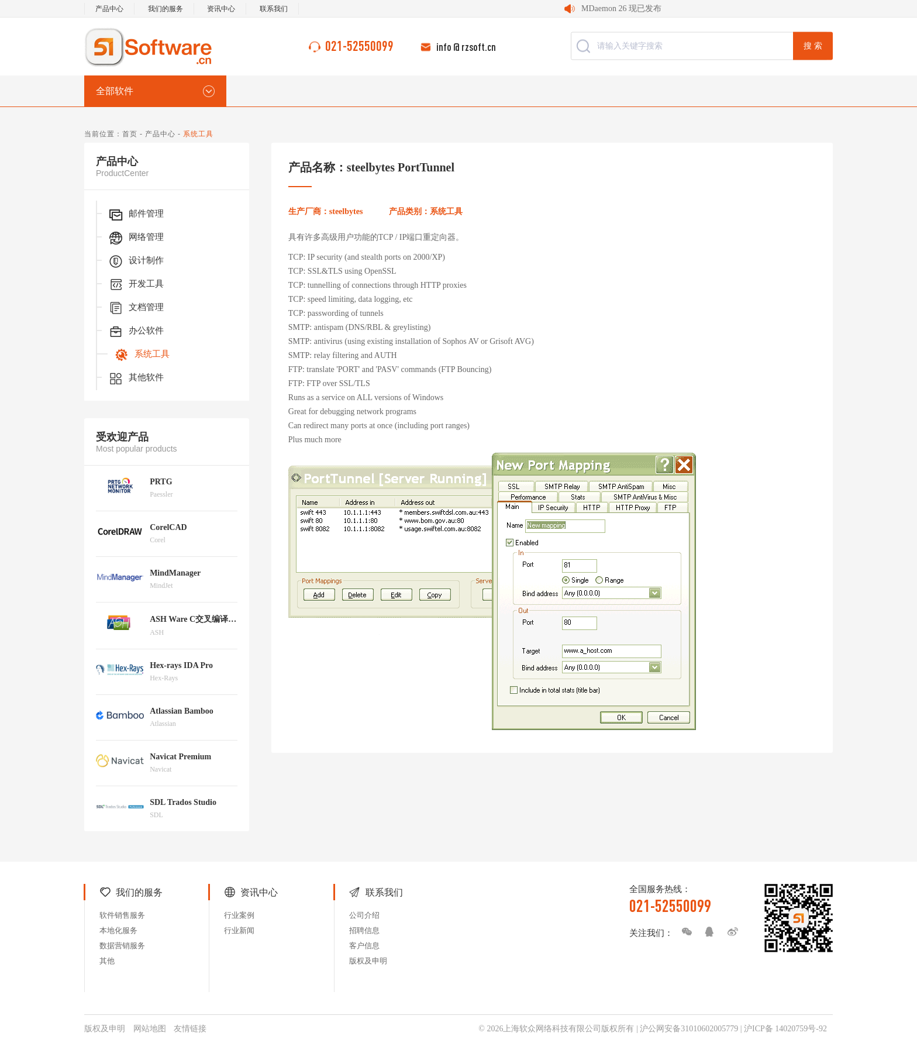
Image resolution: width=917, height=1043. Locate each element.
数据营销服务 (122, 945)
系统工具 (141, 355)
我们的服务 (165, 9)
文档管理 (136, 308)
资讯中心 (221, 9)
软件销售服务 (122, 915)
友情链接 (190, 1028)
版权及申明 (368, 960)
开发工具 (136, 285)
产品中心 (109, 9)
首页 (129, 134)
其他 (107, 960)
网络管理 (136, 238)
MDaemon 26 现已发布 (621, 8)
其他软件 (136, 378)
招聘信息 (364, 930)
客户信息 (364, 945)
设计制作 (136, 261)
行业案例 (239, 915)
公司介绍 (364, 915)
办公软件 (136, 331)
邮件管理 (136, 214)
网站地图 (149, 1028)
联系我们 (274, 9)
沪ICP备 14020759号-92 (785, 1028)
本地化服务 (118, 930)
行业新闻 (239, 930)
